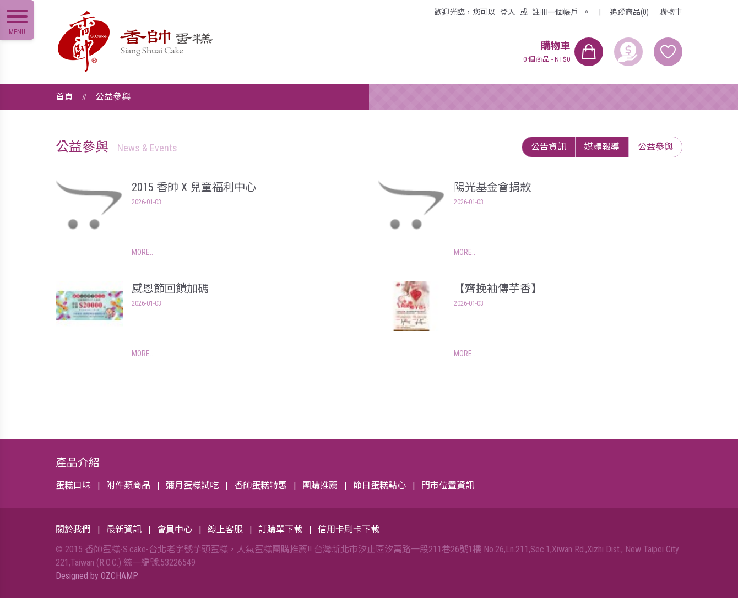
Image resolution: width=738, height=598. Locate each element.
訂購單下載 (280, 529)
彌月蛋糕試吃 (192, 485)
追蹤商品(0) (629, 12)
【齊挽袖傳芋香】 (498, 288)
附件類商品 (128, 485)
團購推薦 (320, 485)
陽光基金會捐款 (492, 187)
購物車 (670, 12)
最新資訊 (124, 529)
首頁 (64, 96)
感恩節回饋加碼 (170, 288)
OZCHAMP (119, 575)
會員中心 (174, 529)
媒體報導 (602, 147)
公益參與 (113, 96)
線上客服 (225, 529)
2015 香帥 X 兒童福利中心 (194, 187)
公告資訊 (548, 147)
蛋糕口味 (73, 485)
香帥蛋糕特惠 (260, 485)
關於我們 (73, 529)
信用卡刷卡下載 (348, 529)
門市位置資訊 (447, 485)
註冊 (555, 12)
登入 (507, 12)
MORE (141, 252)
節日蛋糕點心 (379, 485)
